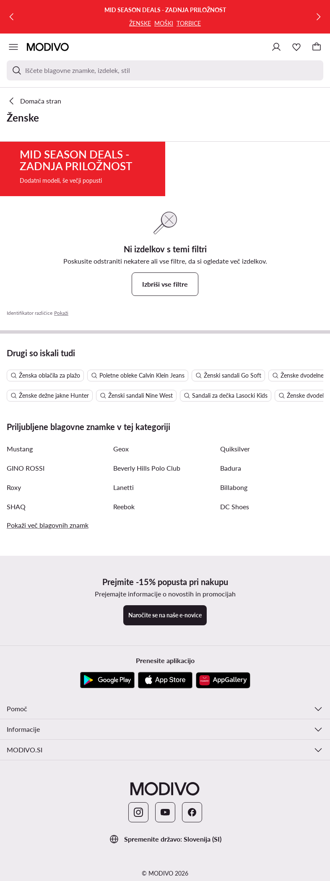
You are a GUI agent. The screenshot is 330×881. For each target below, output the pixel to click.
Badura (230, 506)
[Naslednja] (318, 17)
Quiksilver (235, 487)
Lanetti (123, 525)
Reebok (124, 545)
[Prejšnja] (12, 17)
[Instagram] (138, 850)
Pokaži (61, 351)
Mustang (20, 487)
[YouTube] (165, 850)
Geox (121, 487)
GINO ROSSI (25, 506)
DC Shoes (234, 545)
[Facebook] (192, 850)
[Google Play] (107, 718)
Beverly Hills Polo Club (146, 506)
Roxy (14, 525)
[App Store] (165, 718)
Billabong (233, 525)
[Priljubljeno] (296, 47)
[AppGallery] (223, 718)
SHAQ (16, 545)
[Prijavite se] (276, 47)
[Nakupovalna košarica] (317, 47)
